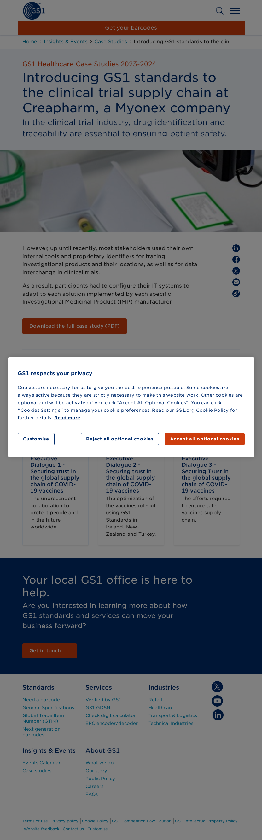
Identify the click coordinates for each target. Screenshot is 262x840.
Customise (36, 438)
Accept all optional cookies (204, 438)
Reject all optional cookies (120, 438)
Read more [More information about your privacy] (67, 417)
